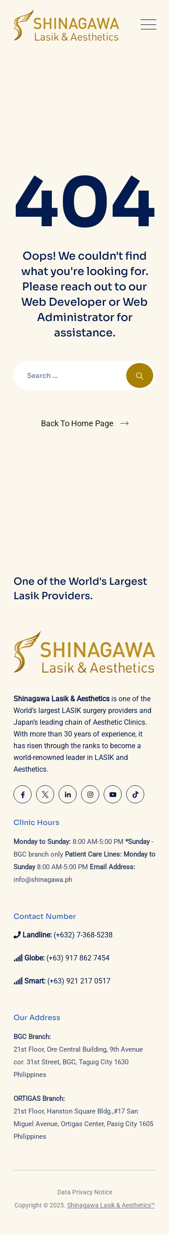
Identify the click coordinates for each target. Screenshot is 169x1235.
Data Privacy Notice (84, 1192)
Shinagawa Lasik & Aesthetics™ (111, 1205)
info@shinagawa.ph (43, 880)
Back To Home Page (77, 423)
